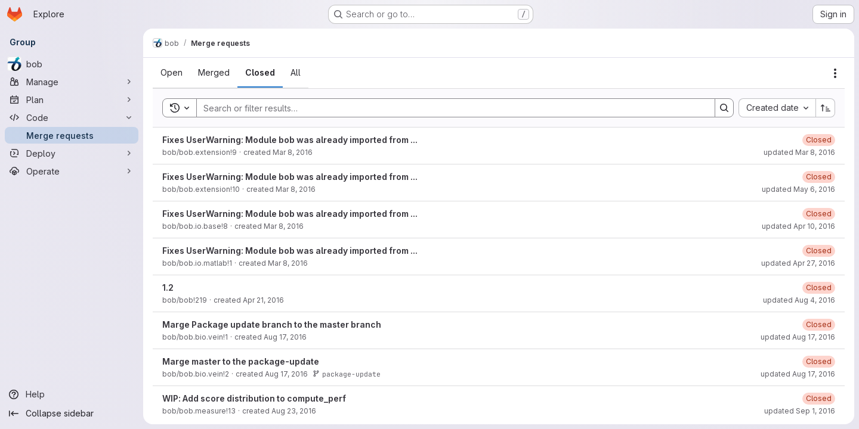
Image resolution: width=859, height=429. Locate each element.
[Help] (71, 394)
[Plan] (71, 99)
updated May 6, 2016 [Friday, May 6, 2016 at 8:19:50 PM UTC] (798, 189)
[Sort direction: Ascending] (825, 107)
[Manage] (71, 81)
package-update (347, 373)
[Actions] (835, 73)
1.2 (168, 287)
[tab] (171, 73)
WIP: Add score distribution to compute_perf (254, 398)
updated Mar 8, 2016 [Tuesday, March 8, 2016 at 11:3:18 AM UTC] (799, 152)
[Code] (71, 117)
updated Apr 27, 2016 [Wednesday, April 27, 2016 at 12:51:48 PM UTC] (798, 263)
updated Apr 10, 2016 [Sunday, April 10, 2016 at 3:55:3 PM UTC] (798, 226)
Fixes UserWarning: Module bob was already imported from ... (290, 140)
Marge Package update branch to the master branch (271, 324)
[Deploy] (71, 153)
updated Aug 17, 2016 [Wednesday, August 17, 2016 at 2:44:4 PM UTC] (798, 373)
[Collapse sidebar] (71, 413)
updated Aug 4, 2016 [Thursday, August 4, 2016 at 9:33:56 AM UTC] (799, 300)
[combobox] (777, 107)
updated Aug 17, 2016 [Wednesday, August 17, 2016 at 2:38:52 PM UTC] (798, 336)
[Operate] (71, 171)
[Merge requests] (71, 135)
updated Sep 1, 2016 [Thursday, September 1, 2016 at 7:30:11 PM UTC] (799, 410)
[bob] (71, 63)
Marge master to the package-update (240, 361)
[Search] (449, 108)
